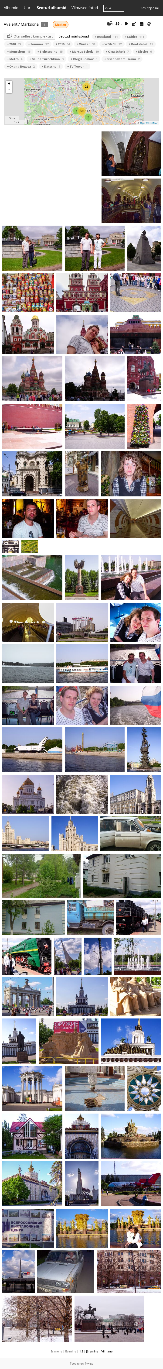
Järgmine (92, 1351)
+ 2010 (14, 44)
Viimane (106, 1351)
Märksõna (30, 24)
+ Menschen (19, 51)
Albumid (11, 7)
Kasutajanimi (150, 8)
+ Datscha (51, 66)
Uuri (27, 7)
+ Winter (86, 44)
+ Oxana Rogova (21, 66)
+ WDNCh (112, 44)
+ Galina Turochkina (46, 59)
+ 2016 (63, 44)
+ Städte (134, 36)
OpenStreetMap (149, 123)
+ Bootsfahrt (141, 44)
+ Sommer (38, 44)
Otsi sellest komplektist (33, 36)
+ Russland (106, 36)
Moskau (60, 25)
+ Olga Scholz (117, 51)
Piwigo (89, 1364)
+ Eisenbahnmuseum (122, 59)
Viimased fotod (84, 7)
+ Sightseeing (50, 51)
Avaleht (10, 24)
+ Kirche (144, 51)
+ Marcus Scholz (84, 51)
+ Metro (14, 59)
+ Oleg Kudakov (84, 59)
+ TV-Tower (77, 66)
